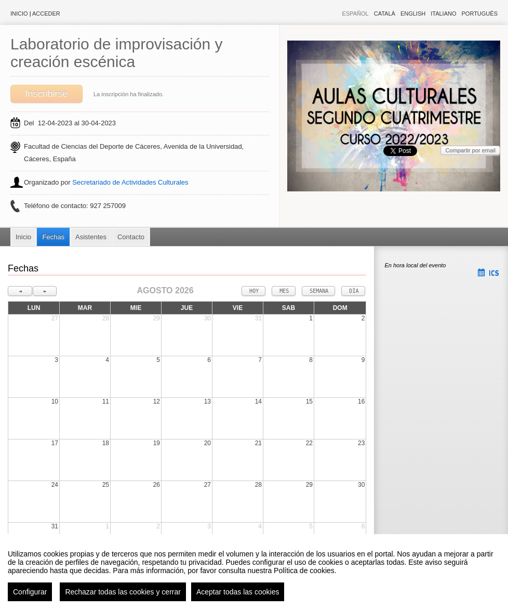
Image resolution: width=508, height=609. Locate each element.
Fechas (53, 237)
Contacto (130, 237)
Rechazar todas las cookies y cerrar (123, 592)
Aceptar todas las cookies (237, 592)
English (412, 13)
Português (480, 13)
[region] (254, 571)
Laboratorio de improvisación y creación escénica (116, 52)
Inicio (19, 13)
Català (384, 13)
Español (355, 13)
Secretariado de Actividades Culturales (130, 182)
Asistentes (90, 237)
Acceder (46, 13)
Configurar (30, 592)
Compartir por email (470, 150)
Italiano (443, 13)
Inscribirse (46, 93)
